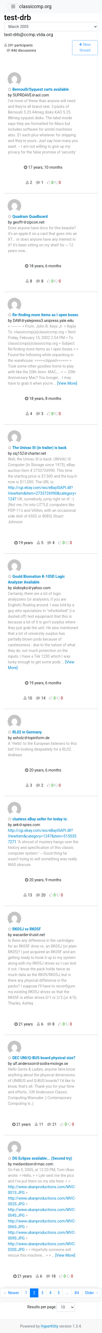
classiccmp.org (35, 6)
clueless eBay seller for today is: (37, 819)
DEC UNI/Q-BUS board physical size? (41, 1058)
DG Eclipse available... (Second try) (40, 1158)
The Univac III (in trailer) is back (37, 448)
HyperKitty (49, 1326)
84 (77, 1293)
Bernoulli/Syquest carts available (38, 89)
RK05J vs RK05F (24, 929)
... (67, 1293)
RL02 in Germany (25, 732)
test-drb (17, 17)
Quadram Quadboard (28, 216)
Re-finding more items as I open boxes (43, 315)
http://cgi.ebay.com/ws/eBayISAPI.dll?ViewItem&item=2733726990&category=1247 (42, 493)
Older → (92, 1293)
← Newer (11, 1293)
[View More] (67, 383)
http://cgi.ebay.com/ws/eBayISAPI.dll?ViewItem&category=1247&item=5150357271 (42, 836)
